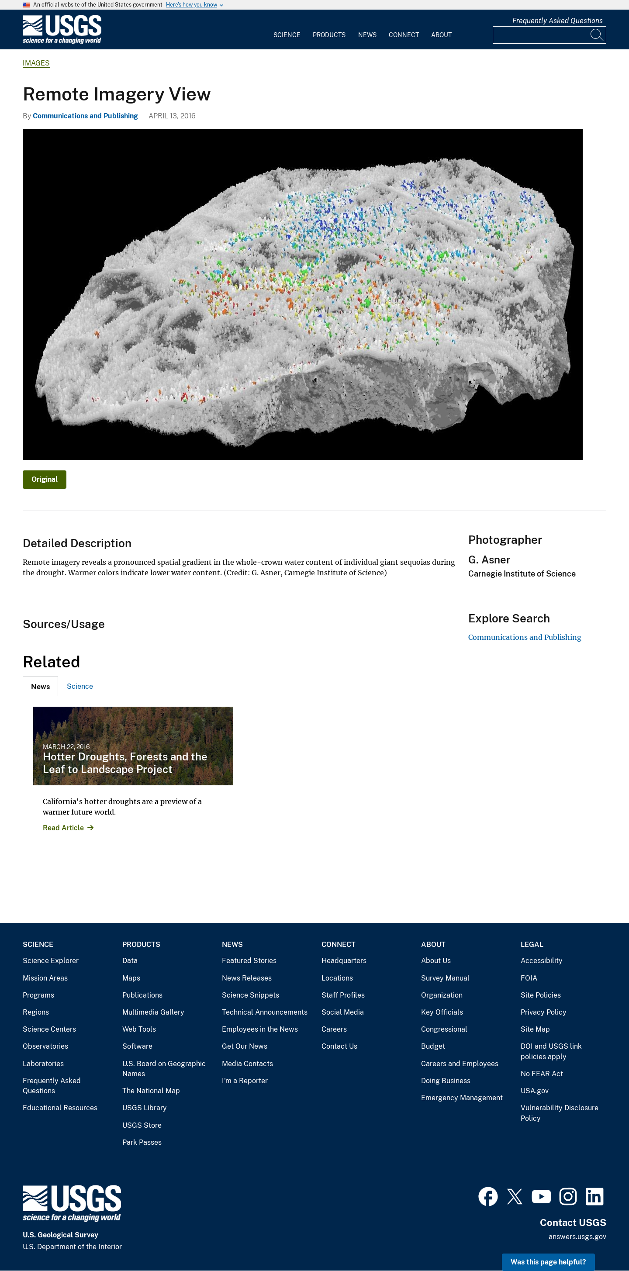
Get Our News (244, 1046)
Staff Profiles (343, 995)
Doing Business (445, 1081)
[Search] (597, 35)
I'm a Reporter (245, 1081)
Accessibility (542, 961)
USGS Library (144, 1108)
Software (137, 1046)
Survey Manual (445, 978)
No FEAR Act (542, 1074)
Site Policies (541, 995)
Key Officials (442, 1012)
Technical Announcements (265, 1012)
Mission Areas (45, 978)
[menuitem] (287, 30)
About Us (436, 961)
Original (44, 479)
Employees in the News (260, 1029)
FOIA (529, 978)
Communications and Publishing (85, 116)
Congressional (444, 1029)
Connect (404, 34)
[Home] (62, 42)
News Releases (247, 978)
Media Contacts (247, 1064)
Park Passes (142, 1142)
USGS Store (142, 1125)
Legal (532, 944)
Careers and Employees (459, 1064)
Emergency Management (462, 1098)
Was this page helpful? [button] (548, 1262)
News (367, 34)
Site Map (535, 1029)
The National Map (151, 1091)
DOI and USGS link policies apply (551, 1051)
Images (36, 63)
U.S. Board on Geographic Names (164, 1069)
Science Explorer (51, 961)
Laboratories (43, 1064)
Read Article (63, 828)
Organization (442, 995)
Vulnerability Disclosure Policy (559, 1113)
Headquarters (343, 961)
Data (130, 961)
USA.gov (535, 1091)
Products (329, 34)
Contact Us (339, 1046)
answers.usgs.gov (577, 1237)
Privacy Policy (544, 1012)
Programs (38, 995)
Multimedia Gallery (153, 1012)
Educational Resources (60, 1108)
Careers (334, 1029)
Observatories (45, 1046)
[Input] (549, 35)
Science (287, 34)
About (441, 34)
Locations (337, 978)
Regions (36, 1012)
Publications (142, 995)
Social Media (342, 1012)
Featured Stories (249, 961)
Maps (131, 978)
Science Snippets (250, 995)
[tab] (40, 686)
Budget (433, 1046)
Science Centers (49, 1029)
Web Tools (139, 1029)
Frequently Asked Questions (557, 21)
